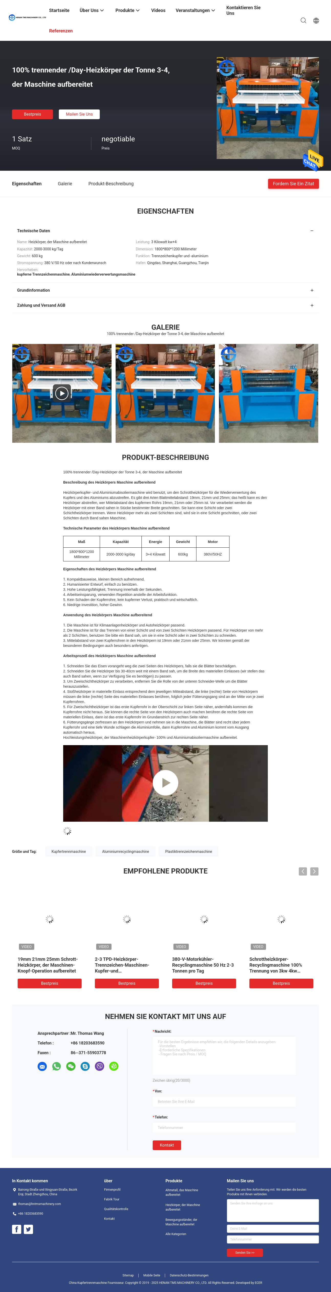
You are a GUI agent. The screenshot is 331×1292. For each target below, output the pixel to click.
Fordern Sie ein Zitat (293, 183)
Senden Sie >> (245, 1252)
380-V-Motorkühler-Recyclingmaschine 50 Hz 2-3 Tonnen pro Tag (203, 965)
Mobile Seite (152, 1275)
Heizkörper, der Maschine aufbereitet (183, 1207)
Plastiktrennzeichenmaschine (188, 852)
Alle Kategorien (176, 1234)
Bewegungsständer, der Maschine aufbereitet (181, 1222)
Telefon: (161, 1117)
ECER (258, 1283)
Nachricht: (163, 1031)
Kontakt (167, 1145)
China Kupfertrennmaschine (88, 1283)
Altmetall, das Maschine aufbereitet (182, 1192)
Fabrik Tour (111, 1199)
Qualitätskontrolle (116, 1209)
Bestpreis (32, 114)
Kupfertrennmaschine (69, 852)
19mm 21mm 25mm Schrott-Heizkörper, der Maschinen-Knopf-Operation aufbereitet (48, 965)
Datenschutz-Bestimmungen (189, 1275)
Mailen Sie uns (79, 114)
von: (158, 1091)
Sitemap (128, 1275)
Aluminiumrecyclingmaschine (125, 852)
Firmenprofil (112, 1189)
